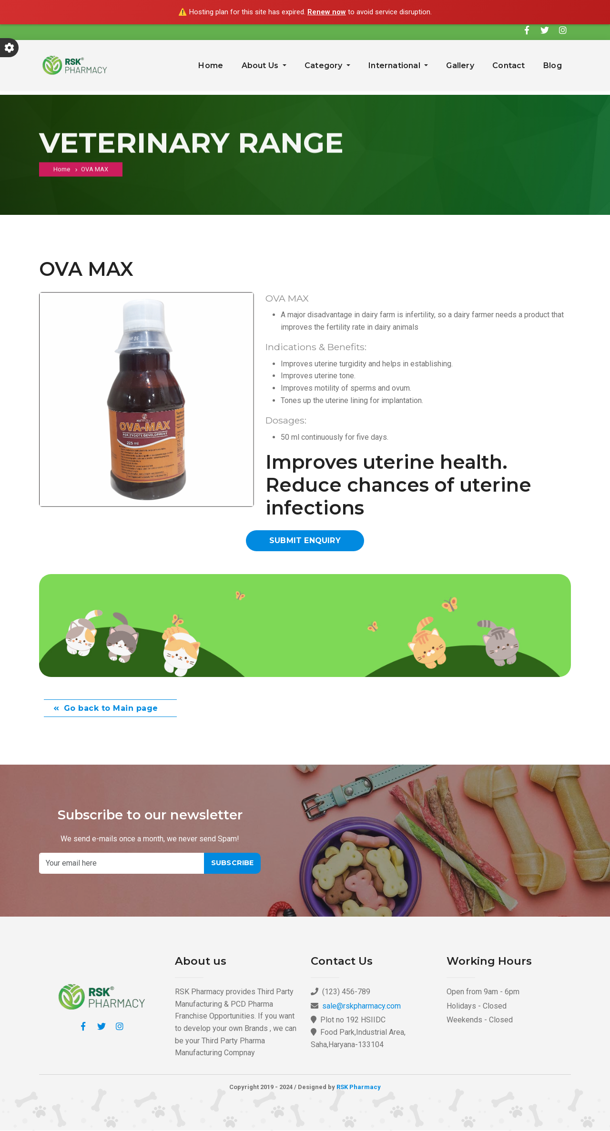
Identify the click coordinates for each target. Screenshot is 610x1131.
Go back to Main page (111, 708)
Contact (508, 65)
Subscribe (232, 863)
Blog (552, 65)
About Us (261, 65)
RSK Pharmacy (358, 1087)
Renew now (326, 12)
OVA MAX (94, 171)
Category (325, 65)
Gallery (460, 65)
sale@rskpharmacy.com (361, 1006)
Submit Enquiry (305, 540)
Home (210, 65)
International (395, 65)
